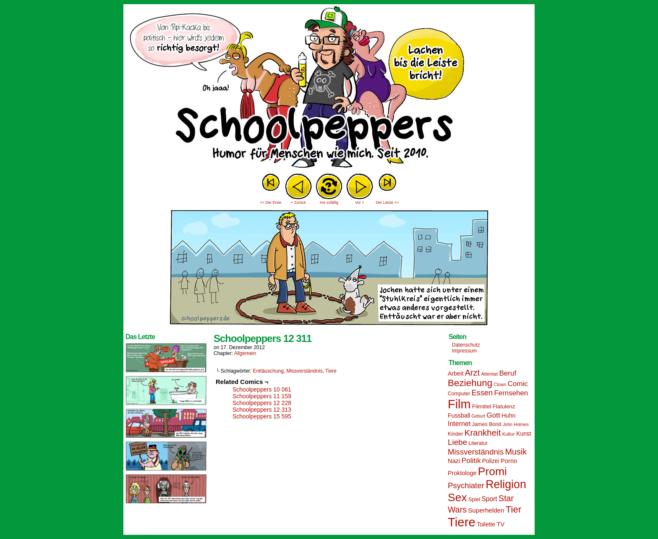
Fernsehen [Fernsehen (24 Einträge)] (511, 393)
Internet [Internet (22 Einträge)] (459, 423)
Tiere (331, 371)
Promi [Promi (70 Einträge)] (492, 471)
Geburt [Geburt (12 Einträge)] (479, 415)
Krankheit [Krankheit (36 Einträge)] (483, 432)
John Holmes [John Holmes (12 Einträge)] (516, 424)
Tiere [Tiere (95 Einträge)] (461, 522)
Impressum (464, 351)
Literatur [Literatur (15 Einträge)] (478, 443)
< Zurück (298, 202)
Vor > (359, 202)
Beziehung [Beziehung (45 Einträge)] (470, 383)
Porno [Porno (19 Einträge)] (509, 460)
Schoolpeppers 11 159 (261, 396)
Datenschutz (466, 345)
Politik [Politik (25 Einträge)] (471, 461)
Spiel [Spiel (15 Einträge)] (474, 499)
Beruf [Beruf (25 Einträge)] (507, 373)
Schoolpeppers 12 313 (261, 409)
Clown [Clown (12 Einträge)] (500, 384)
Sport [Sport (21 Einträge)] (489, 498)
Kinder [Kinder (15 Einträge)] (455, 434)
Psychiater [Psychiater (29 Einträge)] (466, 485)
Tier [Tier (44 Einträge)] (514, 509)
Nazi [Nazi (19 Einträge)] (454, 460)
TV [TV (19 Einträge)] (500, 524)
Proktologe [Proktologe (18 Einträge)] (462, 473)
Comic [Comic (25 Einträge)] (517, 384)
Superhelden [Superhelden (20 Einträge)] (486, 510)
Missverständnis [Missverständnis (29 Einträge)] (476, 451)
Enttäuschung (268, 371)
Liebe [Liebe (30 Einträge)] (457, 442)
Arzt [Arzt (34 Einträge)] (472, 372)
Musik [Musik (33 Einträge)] (516, 451)
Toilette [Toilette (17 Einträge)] (486, 524)
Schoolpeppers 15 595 (261, 416)
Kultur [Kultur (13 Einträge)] (508, 433)
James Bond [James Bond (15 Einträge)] (486, 424)
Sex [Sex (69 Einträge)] (457, 497)
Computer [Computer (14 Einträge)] (459, 394)
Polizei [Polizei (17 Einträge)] (490, 460)
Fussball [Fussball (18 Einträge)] (459, 415)
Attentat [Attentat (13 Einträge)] (489, 373)
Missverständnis (305, 371)
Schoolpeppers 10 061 (261, 389)
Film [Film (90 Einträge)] (459, 404)
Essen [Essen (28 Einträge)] (482, 393)
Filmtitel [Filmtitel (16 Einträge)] (481, 406)
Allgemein (245, 353)
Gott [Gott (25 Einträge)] (493, 415)
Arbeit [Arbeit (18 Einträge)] (455, 373)
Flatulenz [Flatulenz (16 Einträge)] (504, 406)
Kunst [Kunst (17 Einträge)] (523, 433)
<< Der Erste (270, 202)
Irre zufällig (329, 202)
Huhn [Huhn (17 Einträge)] (508, 415)
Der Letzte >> (387, 202)
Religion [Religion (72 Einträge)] (506, 484)
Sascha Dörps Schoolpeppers (329, 88)
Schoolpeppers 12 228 (261, 403)
